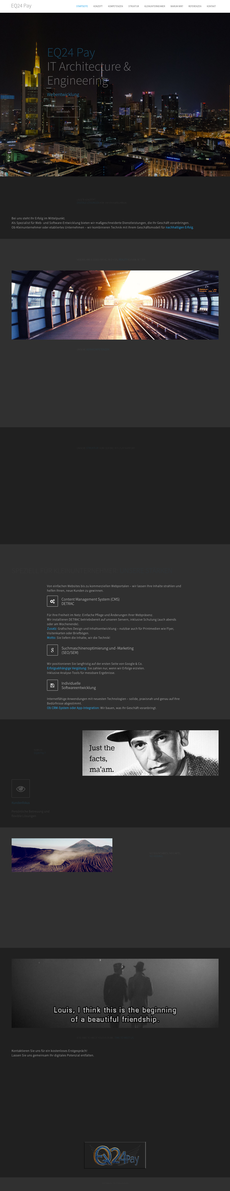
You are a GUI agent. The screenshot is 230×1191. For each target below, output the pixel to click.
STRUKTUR (133, 6)
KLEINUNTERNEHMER (154, 6)
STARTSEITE (82, 6)
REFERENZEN (194, 6)
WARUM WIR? (176, 6)
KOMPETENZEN (115, 6)
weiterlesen (63, 113)
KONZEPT (98, 6)
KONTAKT (211, 6)
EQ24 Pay (21, 5)
